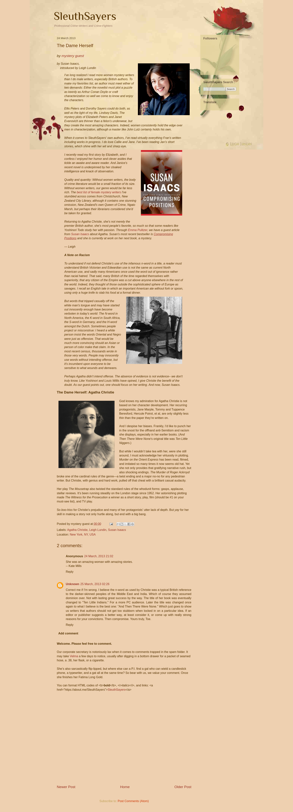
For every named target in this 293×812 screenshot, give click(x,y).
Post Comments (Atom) (133, 801)
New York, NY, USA (82, 534)
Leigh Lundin (97, 529)
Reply (69, 571)
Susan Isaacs (80, 234)
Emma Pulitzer (137, 230)
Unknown (72, 584)
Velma (74, 656)
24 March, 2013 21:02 (98, 556)
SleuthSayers (85, 16)
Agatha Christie (77, 529)
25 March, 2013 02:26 (95, 584)
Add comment (68, 633)
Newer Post (66, 787)
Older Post (182, 787)
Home (125, 787)
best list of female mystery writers (99, 192)
